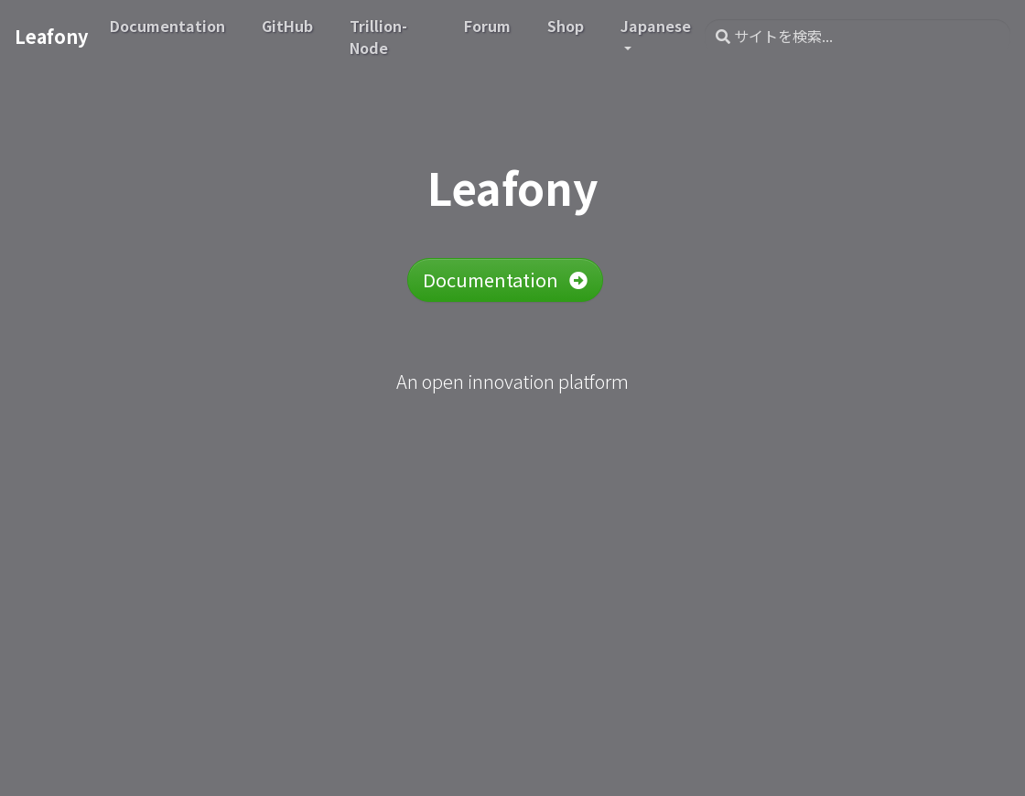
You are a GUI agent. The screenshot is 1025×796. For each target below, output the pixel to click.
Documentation (505, 279)
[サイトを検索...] (857, 36)
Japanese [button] (655, 26)
